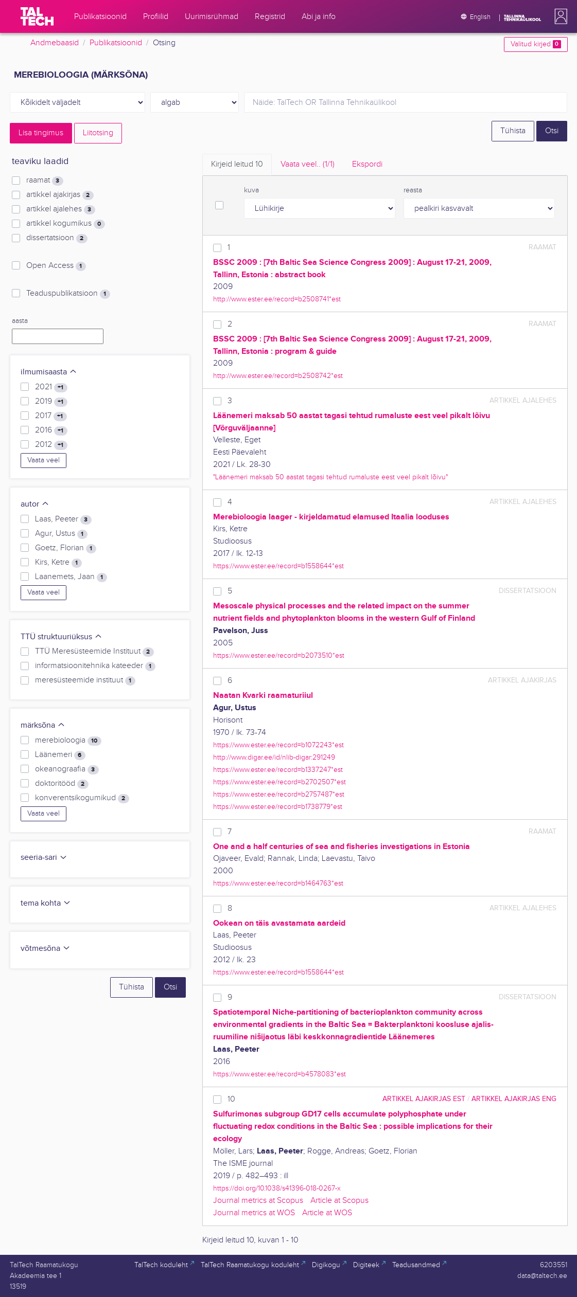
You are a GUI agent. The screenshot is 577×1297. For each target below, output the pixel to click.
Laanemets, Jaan (71, 577)
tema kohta (46, 903)
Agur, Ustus (61, 534)
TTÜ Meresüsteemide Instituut (94, 651)
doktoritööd (61, 784)
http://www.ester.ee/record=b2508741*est (277, 299)
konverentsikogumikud (82, 798)
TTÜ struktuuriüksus (61, 637)
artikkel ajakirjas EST (423, 1098)
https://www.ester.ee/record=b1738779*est (277, 806)
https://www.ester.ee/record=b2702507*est (279, 782)
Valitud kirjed (536, 44)
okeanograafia (66, 769)
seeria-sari (44, 857)
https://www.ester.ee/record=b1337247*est (278, 769)
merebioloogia (68, 740)
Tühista (513, 131)
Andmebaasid (54, 43)
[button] (559, 16)
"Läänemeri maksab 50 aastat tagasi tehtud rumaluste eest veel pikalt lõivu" (330, 477)
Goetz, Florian (65, 548)
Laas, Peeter (63, 519)
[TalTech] (37, 16)
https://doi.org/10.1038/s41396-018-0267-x (277, 1188)
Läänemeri (60, 755)
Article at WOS (327, 1213)
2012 (51, 445)
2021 (51, 387)
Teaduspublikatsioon (68, 294)
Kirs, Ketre (58, 562)
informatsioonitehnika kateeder (95, 666)
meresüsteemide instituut (85, 680)
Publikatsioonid (116, 43)
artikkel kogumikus (65, 224)
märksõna (43, 725)
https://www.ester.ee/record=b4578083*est (279, 1074)
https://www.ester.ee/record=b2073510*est (278, 655)
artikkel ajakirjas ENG (513, 1098)
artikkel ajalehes (60, 209)
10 (231, 1099)
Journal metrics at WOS (254, 1213)
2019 (51, 402)
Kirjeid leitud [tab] (237, 164)
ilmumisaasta (49, 372)
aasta (20, 321)
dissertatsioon (56, 238)
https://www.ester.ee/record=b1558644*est (278, 566)
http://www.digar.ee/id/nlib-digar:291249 (274, 757)
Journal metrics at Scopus (258, 1200)
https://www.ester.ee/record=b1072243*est (278, 745)
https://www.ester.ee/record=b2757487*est (278, 794)
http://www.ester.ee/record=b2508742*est (278, 375)
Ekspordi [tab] (367, 164)
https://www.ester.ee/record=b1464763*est (278, 883)
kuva (251, 190)
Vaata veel (43, 460)
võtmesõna (46, 948)
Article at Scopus (339, 1200)
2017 (50, 416)
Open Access (55, 266)
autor (35, 504)
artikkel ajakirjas (59, 195)
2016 (51, 430)
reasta (413, 190)
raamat (44, 180)
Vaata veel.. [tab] (308, 164)
